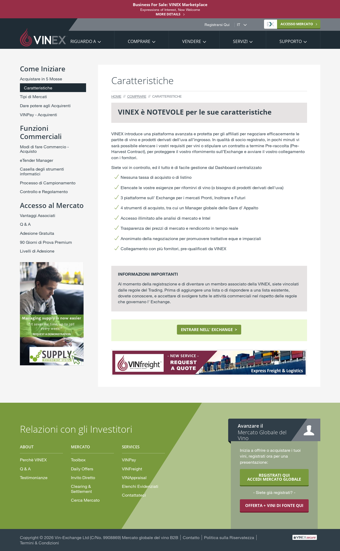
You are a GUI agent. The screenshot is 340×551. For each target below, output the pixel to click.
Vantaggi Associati (37, 215)
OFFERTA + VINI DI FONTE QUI (274, 505)
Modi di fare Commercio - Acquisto (44, 149)
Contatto (191, 537)
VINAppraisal (134, 477)
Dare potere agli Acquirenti (45, 105)
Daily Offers (82, 468)
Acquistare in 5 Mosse (41, 78)
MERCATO (290, 23)
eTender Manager (36, 160)
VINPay (129, 459)
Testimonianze (34, 477)
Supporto (290, 41)
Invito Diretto (83, 477)
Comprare (139, 41)
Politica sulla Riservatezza (229, 537)
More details (168, 14)
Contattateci (134, 494)
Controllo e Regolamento (44, 191)
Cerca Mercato (85, 499)
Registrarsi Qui (217, 25)
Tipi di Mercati (33, 96)
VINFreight (132, 468)
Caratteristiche (38, 87)
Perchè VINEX (33, 459)
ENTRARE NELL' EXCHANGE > (209, 329)
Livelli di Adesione (37, 250)
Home (116, 96)
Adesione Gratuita (37, 233)
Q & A (25, 224)
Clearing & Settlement (81, 489)
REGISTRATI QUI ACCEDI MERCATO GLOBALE (274, 477)
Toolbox (78, 459)
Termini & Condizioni (39, 542)
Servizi (240, 41)
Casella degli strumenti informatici (42, 171)
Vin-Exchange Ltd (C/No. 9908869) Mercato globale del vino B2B (116, 537)
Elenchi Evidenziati (140, 486)
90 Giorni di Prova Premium (46, 242)
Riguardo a (83, 41)
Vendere (191, 41)
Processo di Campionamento (47, 182)
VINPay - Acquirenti (38, 114)
